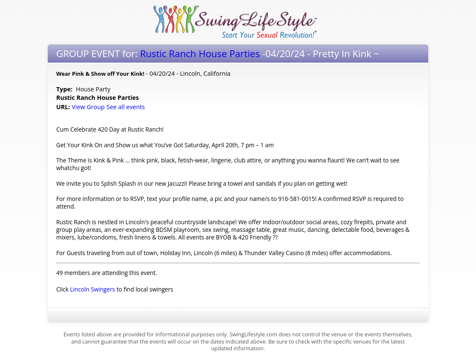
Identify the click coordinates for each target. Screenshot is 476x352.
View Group (88, 107)
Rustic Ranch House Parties (200, 53)
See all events (126, 107)
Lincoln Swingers (92, 289)
